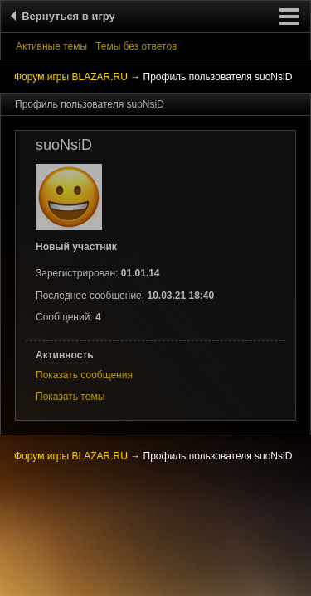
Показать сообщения (84, 375)
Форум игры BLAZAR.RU (71, 77)
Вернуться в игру (65, 16)
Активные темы (51, 46)
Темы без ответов (136, 46)
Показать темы (70, 396)
